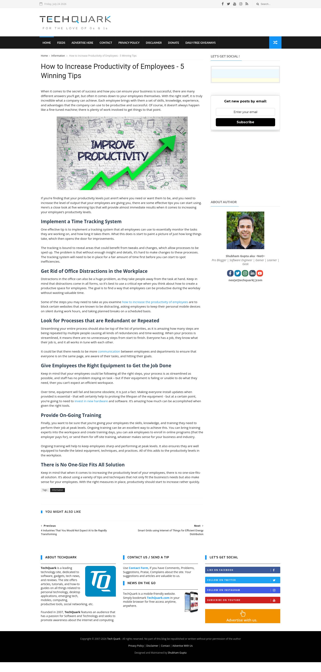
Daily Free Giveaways (202, 43)
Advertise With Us (182, 655)
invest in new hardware (91, 401)
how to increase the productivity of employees (155, 302)
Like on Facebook (243, 579)
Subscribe (245, 122)
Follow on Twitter (243, 589)
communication (109, 352)
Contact (107, 43)
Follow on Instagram (243, 599)
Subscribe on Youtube (243, 610)
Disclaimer (155, 43)
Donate (174, 43)
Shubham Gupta (177, 662)
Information (58, 56)
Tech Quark (113, 648)
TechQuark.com (158, 607)
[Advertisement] (205, 22)
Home (48, 43)
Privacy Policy (130, 43)
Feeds (62, 43)
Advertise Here (84, 43)
